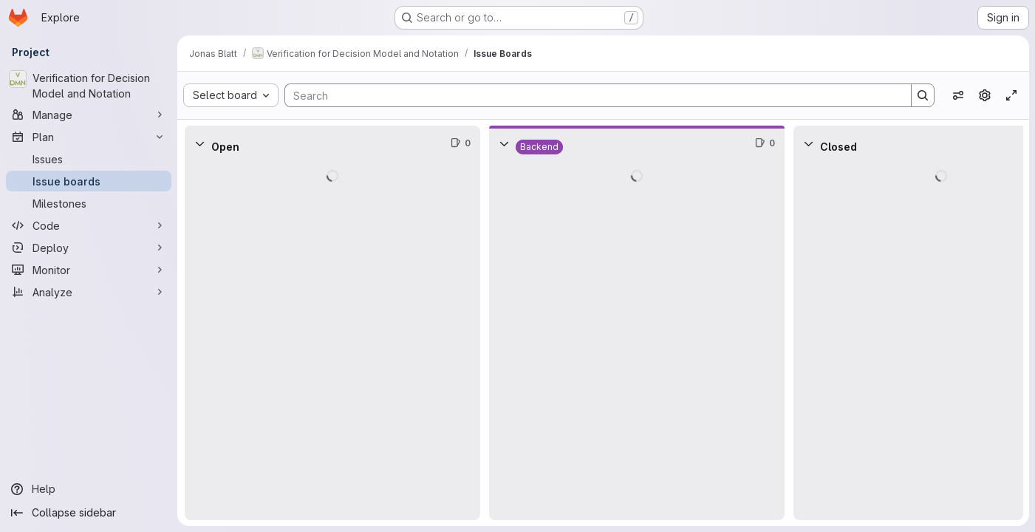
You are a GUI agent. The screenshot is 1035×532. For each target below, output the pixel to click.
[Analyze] (88, 292)
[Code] (88, 225)
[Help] (88, 489)
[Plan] (88, 136)
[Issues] (88, 159)
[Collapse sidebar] (88, 512)
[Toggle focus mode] (1011, 95)
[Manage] (88, 114)
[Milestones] (88, 203)
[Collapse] (199, 143)
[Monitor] (88, 269)
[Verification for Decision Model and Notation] (88, 86)
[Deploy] (88, 247)
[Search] (590, 95)
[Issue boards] (88, 181)
